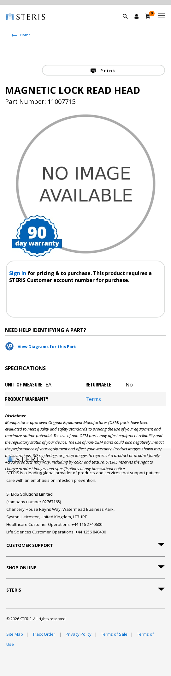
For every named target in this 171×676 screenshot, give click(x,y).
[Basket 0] (147, 16)
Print (107, 70)
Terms (93, 399)
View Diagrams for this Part (47, 346)
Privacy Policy (78, 634)
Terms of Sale (114, 634)
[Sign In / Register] (136, 16)
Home (25, 34)
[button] (128, 23)
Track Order (44, 634)
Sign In (18, 273)
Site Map (14, 634)
